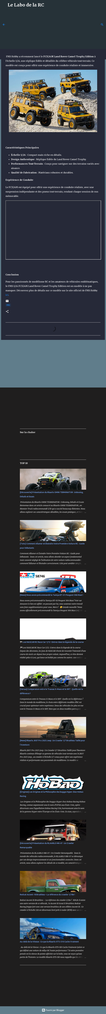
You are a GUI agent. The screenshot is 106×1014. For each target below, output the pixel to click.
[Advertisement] (57, 29)
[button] (7, 312)
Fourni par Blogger (53, 1010)
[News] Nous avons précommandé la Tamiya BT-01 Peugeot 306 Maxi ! (51, 595)
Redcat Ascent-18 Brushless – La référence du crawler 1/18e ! (47, 894)
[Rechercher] (102, 24)
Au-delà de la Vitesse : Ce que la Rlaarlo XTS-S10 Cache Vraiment (49, 942)
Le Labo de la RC (26, 5)
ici (7, 295)
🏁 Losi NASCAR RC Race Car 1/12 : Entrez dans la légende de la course (52, 642)
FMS (8, 305)
